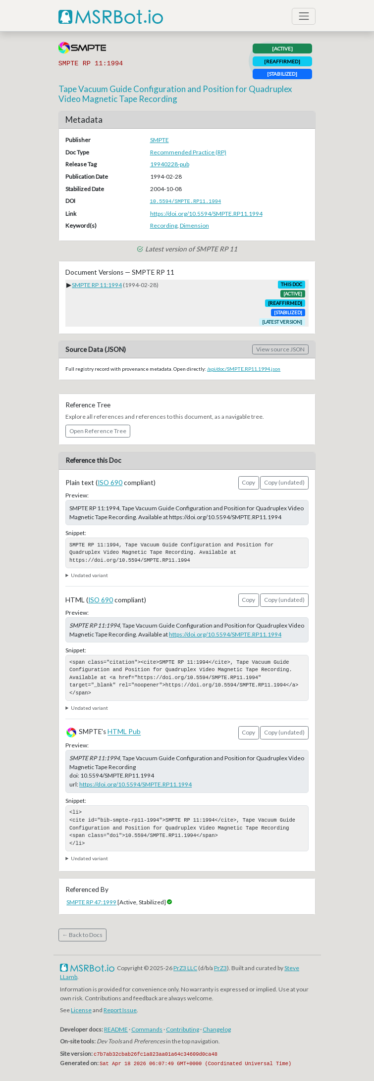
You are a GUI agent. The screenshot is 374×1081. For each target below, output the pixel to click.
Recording (163, 225)
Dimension (194, 225)
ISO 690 (110, 483)
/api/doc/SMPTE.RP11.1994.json (243, 369)
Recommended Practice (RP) (188, 152)
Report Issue (120, 1010)
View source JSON (280, 349)
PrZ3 (220, 968)
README (116, 1029)
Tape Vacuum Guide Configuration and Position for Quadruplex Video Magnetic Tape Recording (175, 94)
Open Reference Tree (97, 431)
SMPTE (159, 140)
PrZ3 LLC (185, 968)
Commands (146, 1029)
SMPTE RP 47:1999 (91, 902)
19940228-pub (169, 164)
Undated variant (89, 575)
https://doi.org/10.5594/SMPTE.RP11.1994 (206, 213)
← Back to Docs (82, 934)
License (81, 1010)
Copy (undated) (284, 482)
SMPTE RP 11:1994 (97, 285)
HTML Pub (124, 732)
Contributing (182, 1029)
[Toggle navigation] (304, 16)
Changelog (217, 1029)
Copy (248, 482)
